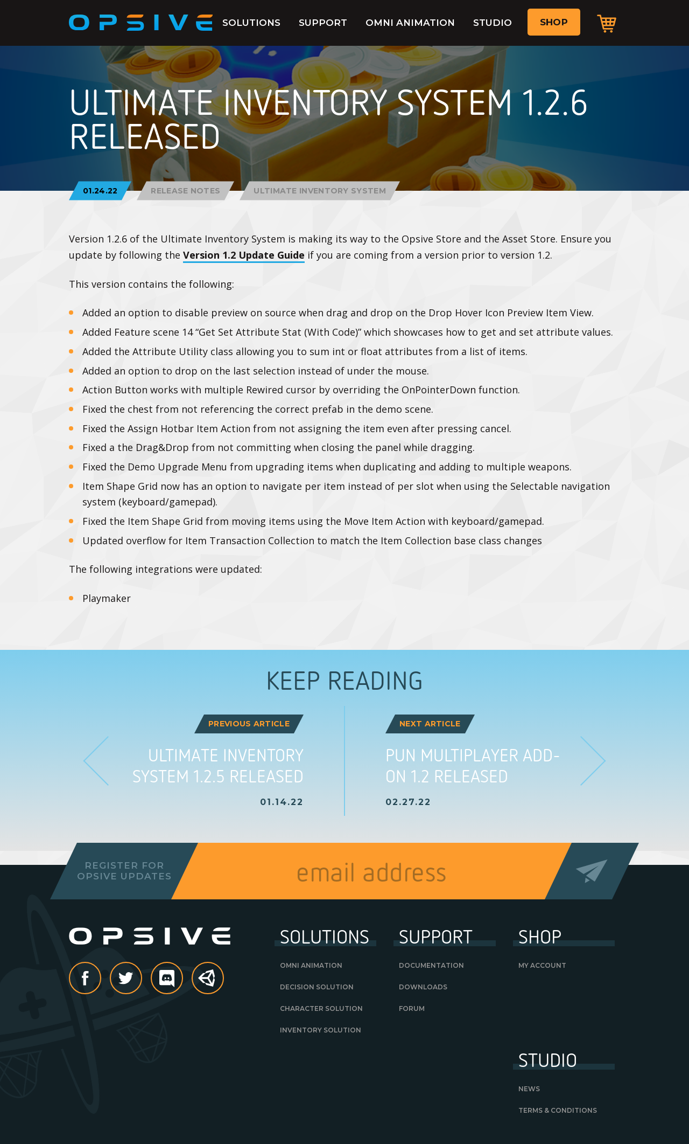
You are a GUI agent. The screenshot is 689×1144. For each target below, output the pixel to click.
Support (323, 22)
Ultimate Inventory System (320, 191)
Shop (554, 22)
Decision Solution (317, 987)
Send (591, 871)
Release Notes (185, 191)
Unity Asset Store (208, 983)
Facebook (100, 979)
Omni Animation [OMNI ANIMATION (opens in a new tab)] (311, 965)
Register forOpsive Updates (124, 871)
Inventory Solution (320, 1030)
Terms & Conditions (557, 1110)
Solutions (251, 22)
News (529, 1089)
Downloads (423, 987)
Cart (606, 23)
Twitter (141, 979)
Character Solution (321, 1008)
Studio (492, 22)
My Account (542, 965)
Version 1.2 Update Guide (244, 254)
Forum (412, 1008)
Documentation (431, 965)
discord (182, 979)
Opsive (141, 23)
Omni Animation (410, 22)
